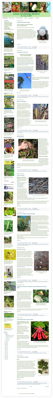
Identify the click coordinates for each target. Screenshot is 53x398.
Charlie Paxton (21, 48)
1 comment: (29, 280)
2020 (6, 348)
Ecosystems (36, 96)
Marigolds (46, 244)
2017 (6, 352)
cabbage (20, 281)
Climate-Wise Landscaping (23, 209)
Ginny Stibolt (42, 96)
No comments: (30, 95)
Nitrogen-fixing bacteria (45, 131)
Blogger (33, 393)
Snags (24, 97)
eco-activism (32, 96)
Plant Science (23, 245)
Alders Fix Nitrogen (21, 101)
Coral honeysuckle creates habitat (25, 319)
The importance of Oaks (22, 357)
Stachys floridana (41, 198)
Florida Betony (20, 136)
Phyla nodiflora (28, 198)
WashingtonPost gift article (29, 63)
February (7, 338)
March (7, 334)
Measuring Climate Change (23, 22)
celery (23, 281)
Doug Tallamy (28, 96)
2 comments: (29, 208)
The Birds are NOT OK (22, 52)
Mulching (36, 171)
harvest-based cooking (42, 244)
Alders (20, 131)
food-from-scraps (36, 281)
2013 (6, 357)
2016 (6, 353)
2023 (6, 344)
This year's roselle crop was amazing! (26, 213)
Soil (17, 132)
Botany (22, 131)
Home (31, 386)
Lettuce (18, 282)
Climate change (26, 48)
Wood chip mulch (20, 184)
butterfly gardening (23, 96)
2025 (6, 341)
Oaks (22, 97)
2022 (6, 345)
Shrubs (40, 315)
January (7, 340)
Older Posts (47, 386)
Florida (39, 96)
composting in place (34, 229)
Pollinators (38, 171)
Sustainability (20, 132)
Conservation (25, 131)
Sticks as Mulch (20, 175)
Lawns (47, 96)
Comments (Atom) (24, 388)
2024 (6, 343)
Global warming (31, 48)
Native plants (19, 97)
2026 (6, 333)
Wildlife (26, 97)
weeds (43, 171)
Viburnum (43, 315)
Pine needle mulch (20, 182)
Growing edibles (32, 171)
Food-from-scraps (21, 249)
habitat (45, 96)
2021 (6, 347)
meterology (34, 48)
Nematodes (18, 245)
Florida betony (24, 171)
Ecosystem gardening (31, 131)
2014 (6, 356)
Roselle (26, 245)
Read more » (19, 44)
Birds (20, 96)
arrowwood (21, 315)
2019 (6, 349)
